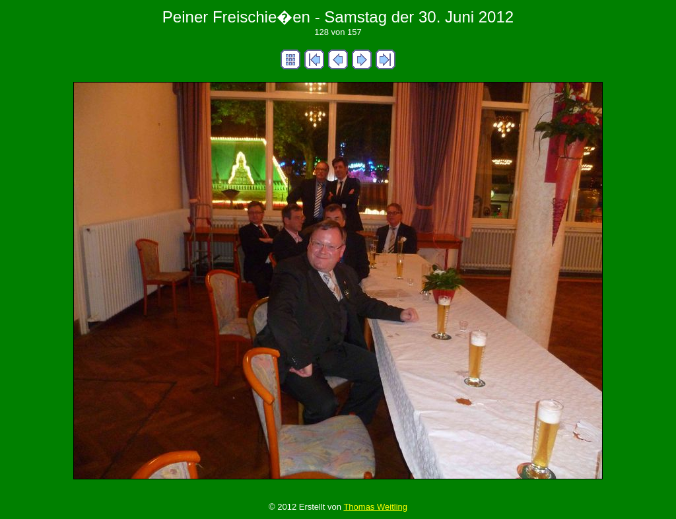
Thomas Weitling (375, 507)
